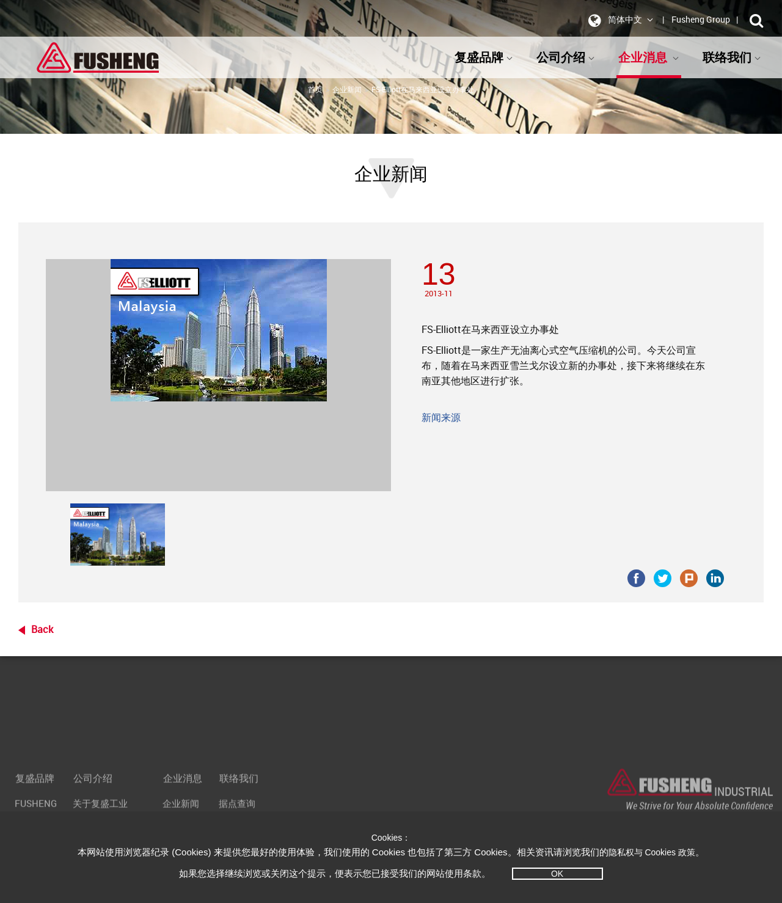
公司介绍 (565, 57)
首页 (315, 89)
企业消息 (648, 57)
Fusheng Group (700, 19)
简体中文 (618, 20)
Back (42, 629)
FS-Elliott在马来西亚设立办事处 (422, 89)
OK (557, 874)
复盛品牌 (484, 57)
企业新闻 (347, 89)
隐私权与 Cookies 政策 (651, 852)
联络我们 (732, 57)
